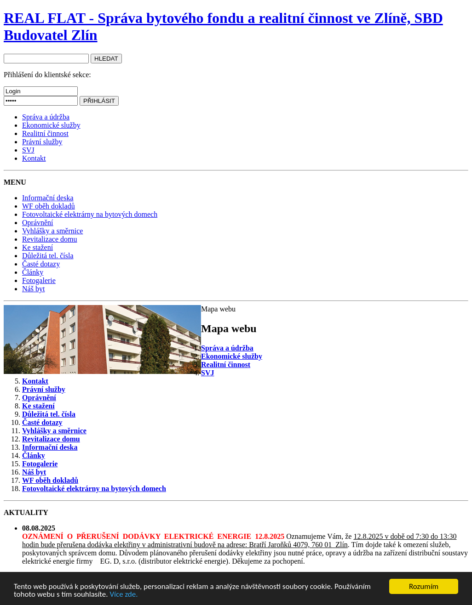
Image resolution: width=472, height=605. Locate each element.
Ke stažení (37, 247)
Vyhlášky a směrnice (52, 231)
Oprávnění (37, 222)
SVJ (28, 150)
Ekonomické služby (51, 125)
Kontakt (34, 158)
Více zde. (123, 594)
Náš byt (33, 289)
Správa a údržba (45, 117)
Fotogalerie (39, 280)
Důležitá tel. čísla (48, 256)
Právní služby (42, 142)
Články (32, 272)
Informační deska (48, 198)
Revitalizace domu (49, 239)
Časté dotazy (41, 264)
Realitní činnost (45, 133)
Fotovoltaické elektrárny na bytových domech (89, 214)
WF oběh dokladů (48, 206)
